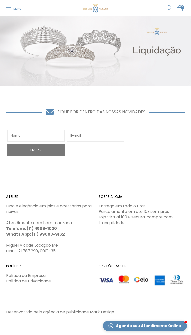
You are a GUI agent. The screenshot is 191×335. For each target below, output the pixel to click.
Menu (17, 9)
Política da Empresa (26, 275)
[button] (145, 326)
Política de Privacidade (28, 281)
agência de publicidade (66, 312)
